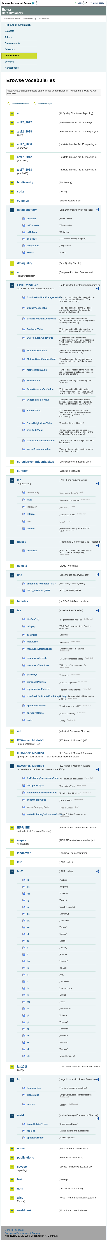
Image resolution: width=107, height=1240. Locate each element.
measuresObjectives (38, 665)
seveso (22, 1166)
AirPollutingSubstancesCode (42, 778)
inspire (21, 840)
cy (28, 900)
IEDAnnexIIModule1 (30, 740)
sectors (31, 1104)
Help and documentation (18, 24)
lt (27, 981)
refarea (31, 514)
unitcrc (31, 528)
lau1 (20, 862)
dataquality (24, 263)
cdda (20, 191)
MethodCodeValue (37, 370)
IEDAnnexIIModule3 (30, 753)
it (27, 974)
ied (19, 731)
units (29, 720)
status (30, 252)
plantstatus (33, 1095)
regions (31, 1131)
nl (28, 1008)
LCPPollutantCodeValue (40, 337)
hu (28, 961)
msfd (20, 1115)
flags (29, 499)
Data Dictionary (29, 19)
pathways (32, 674)
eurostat (22, 470)
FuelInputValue (35, 329)
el (28, 934)
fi (27, 947)
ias (19, 610)
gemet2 (22, 565)
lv (28, 995)
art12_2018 (24, 131)
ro (28, 1028)
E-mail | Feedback (14, 1230)
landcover (24, 852)
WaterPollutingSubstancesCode (42, 814)
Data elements (12, 43)
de (28, 913)
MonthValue (33, 380)
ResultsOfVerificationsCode (42, 792)
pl (28, 1015)
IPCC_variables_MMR (38, 590)
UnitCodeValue (35, 430)
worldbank (24, 1210)
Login (80, 3)
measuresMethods (37, 658)
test (19, 1179)
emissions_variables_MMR (41, 583)
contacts (31, 218)
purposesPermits (36, 682)
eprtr (20, 272)
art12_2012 (24, 122)
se (28, 1035)
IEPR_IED (23, 827)
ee (28, 927)
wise (20, 1197)
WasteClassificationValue (41, 440)
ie (28, 968)
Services (9, 61)
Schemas (10, 49)
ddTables (32, 232)
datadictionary (27, 209)
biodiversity (25, 182)
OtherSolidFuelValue (38, 399)
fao (19, 479)
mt (28, 1001)
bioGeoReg (33, 619)
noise (21, 1148)
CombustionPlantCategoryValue (42, 297)
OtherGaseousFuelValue (40, 389)
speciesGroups (35, 1137)
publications (25, 1157)
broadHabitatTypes (37, 1124)
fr (28, 954)
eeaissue (32, 238)
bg (28, 893)
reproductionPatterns (38, 689)
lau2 (20, 871)
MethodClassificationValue (41, 359)
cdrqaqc (31, 626)
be (28, 886)
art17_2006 (24, 144)
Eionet (18, 19)
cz (28, 907)
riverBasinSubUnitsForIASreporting (42, 696)
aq (18, 113)
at (28, 880)
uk (28, 1056)
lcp (19, 1079)
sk (28, 1049)
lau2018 (22, 1066)
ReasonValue (34, 410)
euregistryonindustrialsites (35, 461)
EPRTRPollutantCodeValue (41, 318)
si (28, 1042)
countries (32, 550)
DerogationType (35, 785)
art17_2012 (24, 156)
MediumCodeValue (37, 350)
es (28, 941)
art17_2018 (24, 169)
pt (28, 1022)
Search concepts (45, 104)
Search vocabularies (20, 104)
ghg (19, 574)
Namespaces (12, 67)
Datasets (9, 31)
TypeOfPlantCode (36, 799)
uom (20, 1188)
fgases (21, 541)
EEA (19, 3)
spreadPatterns (35, 713)
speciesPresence (36, 705)
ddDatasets (33, 225)
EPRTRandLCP (27, 284)
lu (28, 988)
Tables (8, 37)
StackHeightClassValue (39, 423)
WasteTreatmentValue (39, 449)
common (23, 200)
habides (22, 601)
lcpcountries (34, 1088)
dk (28, 920)
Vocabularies (12, 55)
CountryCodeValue (37, 308)
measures (32, 641)
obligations (33, 245)
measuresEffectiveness (39, 648)
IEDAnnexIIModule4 (30, 765)
